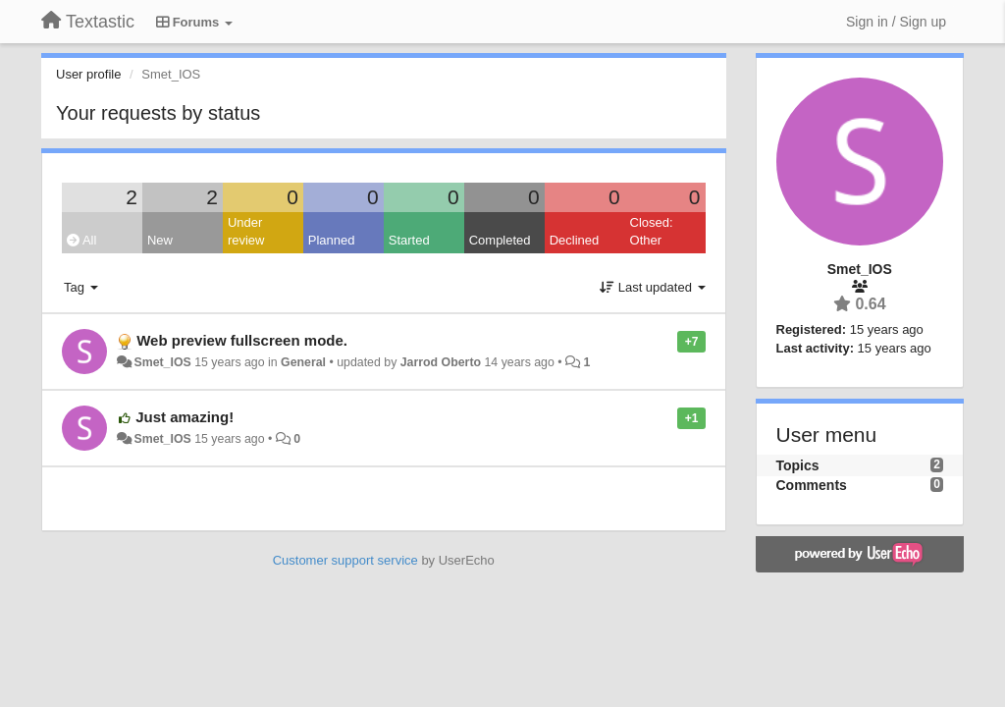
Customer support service (345, 560)
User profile (88, 74)
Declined (575, 240)
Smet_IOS (161, 362)
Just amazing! (184, 416)
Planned (331, 240)
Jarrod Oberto (440, 362)
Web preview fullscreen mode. (241, 340)
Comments (811, 485)
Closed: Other (651, 231)
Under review (246, 231)
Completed (500, 240)
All (81, 240)
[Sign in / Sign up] (896, 21)
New (160, 240)
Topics (798, 465)
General (303, 362)
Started (409, 240)
